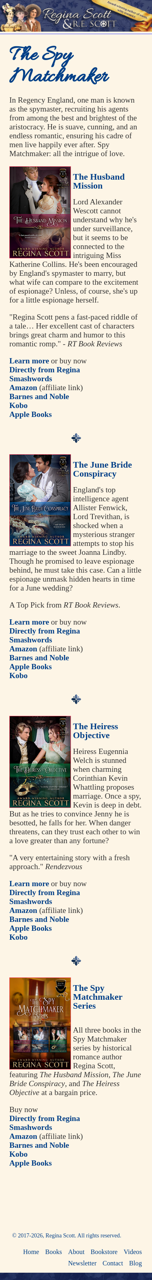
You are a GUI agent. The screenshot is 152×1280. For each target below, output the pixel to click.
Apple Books (30, 414)
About (76, 1252)
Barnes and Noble (39, 396)
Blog (135, 1263)
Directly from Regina (44, 369)
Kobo (18, 405)
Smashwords (30, 378)
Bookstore (104, 1252)
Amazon (23, 387)
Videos (133, 1252)
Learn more (29, 361)
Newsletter (82, 1263)
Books (53, 1252)
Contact (113, 1263)
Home (31, 1252)
